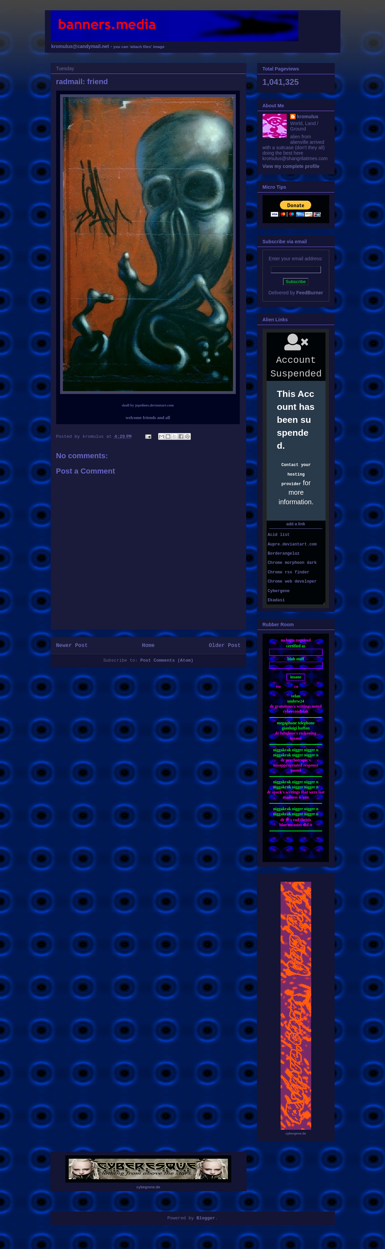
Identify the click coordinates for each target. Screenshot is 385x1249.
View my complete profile (291, 166)
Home (148, 646)
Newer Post (72, 646)
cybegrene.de (148, 1187)
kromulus (307, 116)
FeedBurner (309, 292)
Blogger (206, 1218)
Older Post (225, 646)
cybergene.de (295, 1133)
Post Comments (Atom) (167, 660)
